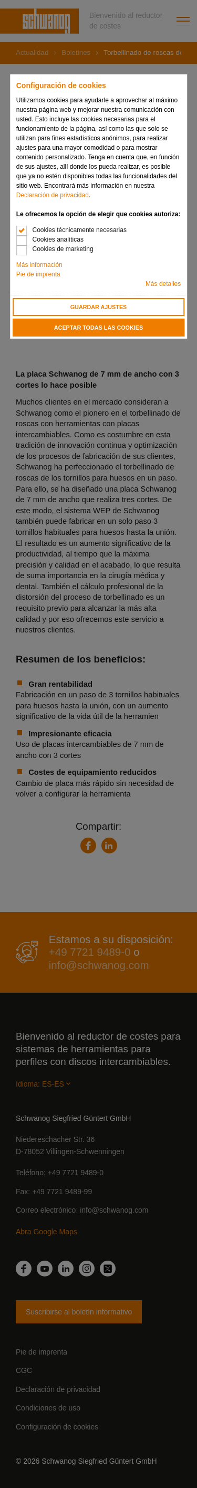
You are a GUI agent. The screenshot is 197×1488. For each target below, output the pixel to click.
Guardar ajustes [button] (98, 307)
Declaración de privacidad (52, 195)
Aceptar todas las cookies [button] (98, 327)
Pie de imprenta (38, 274)
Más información (39, 264)
